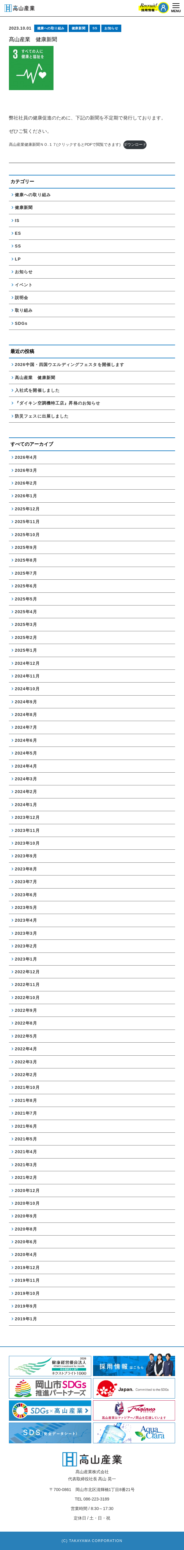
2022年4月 (26, 1048)
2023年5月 (26, 907)
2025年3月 (26, 624)
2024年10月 (27, 688)
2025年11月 (27, 521)
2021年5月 (26, 1139)
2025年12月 (27, 508)
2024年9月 (26, 701)
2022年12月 (27, 971)
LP (18, 259)
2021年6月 (26, 1126)
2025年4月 (26, 611)
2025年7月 (26, 573)
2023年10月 (27, 843)
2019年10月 (27, 1293)
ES (18, 233)
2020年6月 (26, 1241)
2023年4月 (26, 920)
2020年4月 (26, 1254)
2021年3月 (26, 1164)
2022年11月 (27, 984)
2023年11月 (27, 830)
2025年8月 (26, 560)
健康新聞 (78, 28)
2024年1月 (26, 804)
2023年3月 (26, 933)
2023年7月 (26, 881)
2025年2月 (26, 637)
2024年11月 (27, 676)
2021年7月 (26, 1113)
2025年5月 (26, 599)
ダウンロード (135, 144)
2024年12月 (27, 663)
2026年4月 (26, 457)
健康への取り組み (51, 28)
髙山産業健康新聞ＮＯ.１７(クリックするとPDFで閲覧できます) (65, 144)
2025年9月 (26, 547)
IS (17, 220)
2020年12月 (27, 1190)
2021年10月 (27, 1087)
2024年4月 (26, 766)
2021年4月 (26, 1151)
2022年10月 (27, 997)
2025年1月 (26, 650)
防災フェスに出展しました (42, 416)
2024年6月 (26, 740)
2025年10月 (27, 534)
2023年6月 (26, 894)
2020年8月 (26, 1229)
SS (94, 28)
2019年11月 (27, 1280)
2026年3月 (26, 470)
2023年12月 (27, 817)
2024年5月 (26, 753)
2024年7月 (26, 727)
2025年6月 (26, 586)
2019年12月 (27, 1267)
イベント (24, 284)
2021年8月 (26, 1100)
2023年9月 (26, 856)
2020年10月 (27, 1203)
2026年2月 (26, 483)
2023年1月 (26, 959)
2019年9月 (26, 1306)
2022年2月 (26, 1074)
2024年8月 (26, 714)
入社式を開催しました (37, 390)
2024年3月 (26, 778)
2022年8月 (26, 1023)
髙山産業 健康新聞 (37, 377)
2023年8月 (26, 869)
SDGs (21, 323)
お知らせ (111, 28)
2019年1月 (26, 1318)
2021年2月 (26, 1177)
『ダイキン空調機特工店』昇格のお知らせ (57, 403)
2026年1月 (26, 495)
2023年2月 (26, 946)
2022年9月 (26, 1010)
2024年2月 (26, 791)
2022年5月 (26, 1036)
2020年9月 (26, 1216)
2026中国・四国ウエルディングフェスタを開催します (69, 364)
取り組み (24, 310)
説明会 (21, 297)
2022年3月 (26, 1062)
